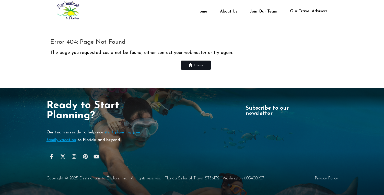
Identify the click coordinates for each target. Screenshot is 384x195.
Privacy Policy (326, 178)
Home (201, 11)
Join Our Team (263, 11)
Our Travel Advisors (309, 11)
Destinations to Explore (99, 178)
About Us (228, 11)
